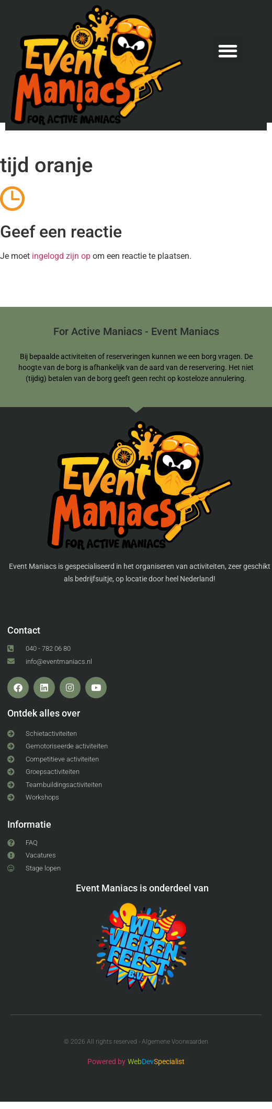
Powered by (106, 1061)
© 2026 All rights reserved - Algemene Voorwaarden (136, 1041)
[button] (227, 50)
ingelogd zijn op (61, 256)
